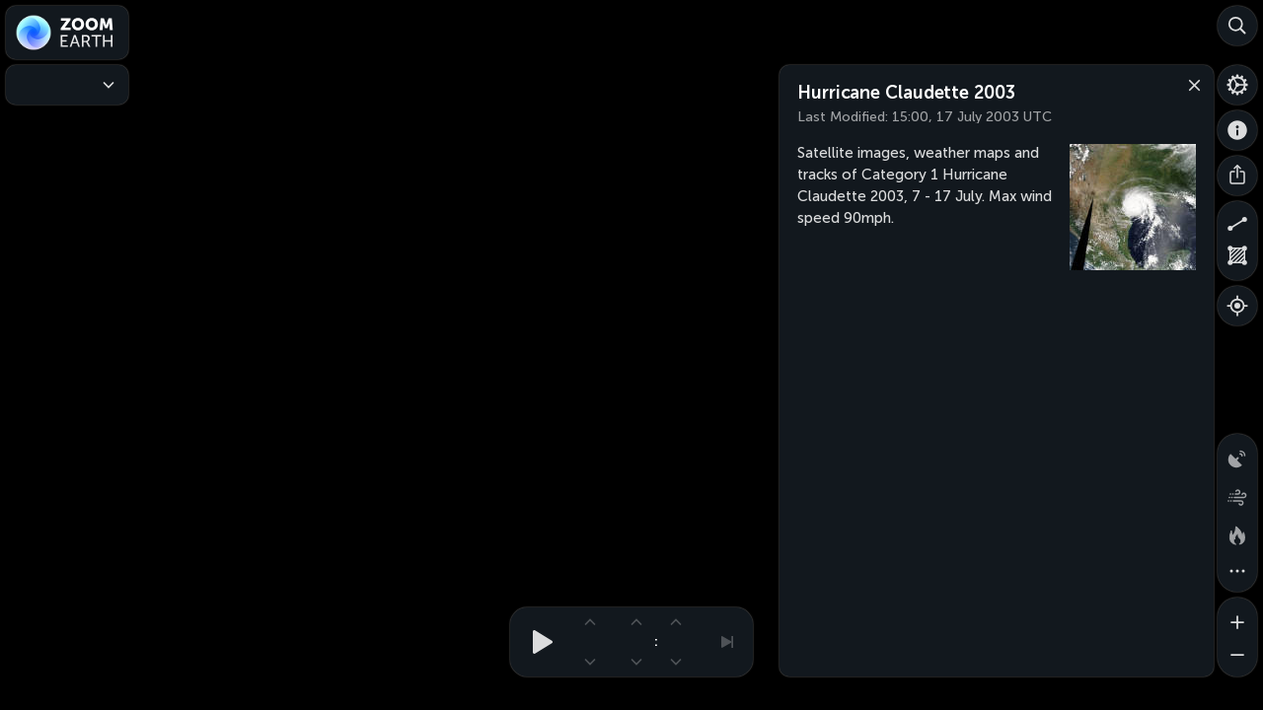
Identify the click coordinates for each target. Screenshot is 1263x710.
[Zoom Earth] (67, 32)
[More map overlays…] (1237, 572)
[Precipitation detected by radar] (1237, 453)
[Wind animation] (1237, 493)
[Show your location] (1237, 305)
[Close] (1190, 83)
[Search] (1237, 25)
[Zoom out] (1237, 656)
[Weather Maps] (67, 85)
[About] (1237, 130)
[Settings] (1237, 85)
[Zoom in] (1237, 617)
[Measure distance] (1237, 221)
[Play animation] (536, 641)
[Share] (1237, 175)
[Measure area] (1237, 260)
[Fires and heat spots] (1237, 532)
